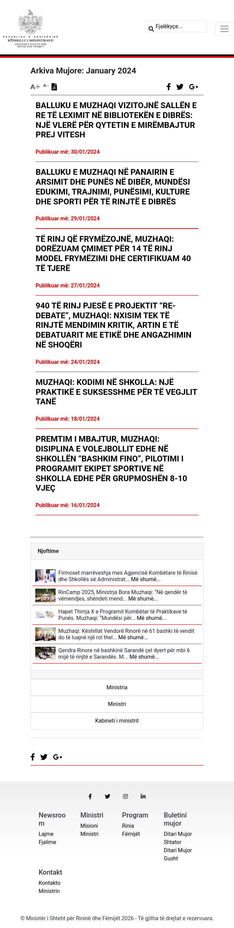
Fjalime (47, 842)
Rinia (128, 826)
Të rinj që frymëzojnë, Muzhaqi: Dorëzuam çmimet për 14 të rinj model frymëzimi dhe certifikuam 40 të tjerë (113, 253)
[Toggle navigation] (224, 29)
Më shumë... (145, 579)
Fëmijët (131, 834)
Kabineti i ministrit (117, 721)
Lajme (46, 834)
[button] (90, 796)
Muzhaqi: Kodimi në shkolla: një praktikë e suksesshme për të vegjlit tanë (116, 392)
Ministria (117, 687)
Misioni (89, 826)
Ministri (117, 704)
